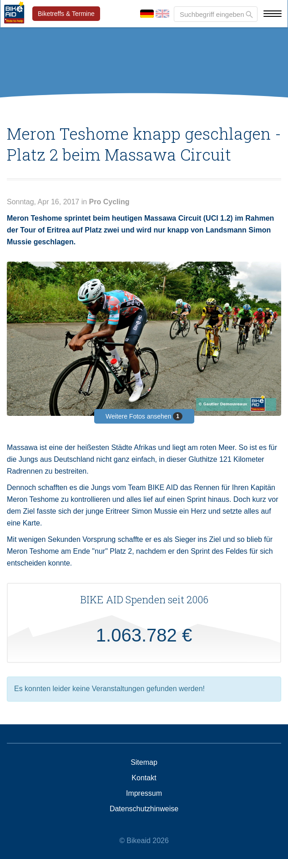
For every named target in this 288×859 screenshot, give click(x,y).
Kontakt (143, 778)
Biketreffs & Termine (66, 13)
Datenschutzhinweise (144, 809)
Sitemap (144, 762)
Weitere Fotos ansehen (144, 416)
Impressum (144, 793)
